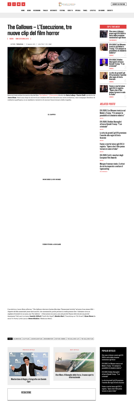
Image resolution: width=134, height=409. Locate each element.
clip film (26, 338)
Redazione (19, 44)
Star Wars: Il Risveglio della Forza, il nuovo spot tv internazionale (75, 376)
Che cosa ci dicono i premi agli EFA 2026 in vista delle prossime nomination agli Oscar (117, 34)
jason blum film (36, 338)
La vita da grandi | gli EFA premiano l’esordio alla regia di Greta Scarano (117, 76)
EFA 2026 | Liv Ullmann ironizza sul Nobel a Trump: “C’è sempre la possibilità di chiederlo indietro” (117, 48)
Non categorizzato (22, 39)
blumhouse (17, 338)
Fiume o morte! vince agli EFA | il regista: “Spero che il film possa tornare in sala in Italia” (117, 90)
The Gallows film (87, 338)
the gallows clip (73, 338)
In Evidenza (113, 40)
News (111, 55)
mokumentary (48, 338)
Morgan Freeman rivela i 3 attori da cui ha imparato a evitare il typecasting (112, 166)
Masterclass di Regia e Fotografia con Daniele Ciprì (28, 380)
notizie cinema (60, 338)
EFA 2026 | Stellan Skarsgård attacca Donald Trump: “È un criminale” (117, 63)
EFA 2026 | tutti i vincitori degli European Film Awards (111, 156)
